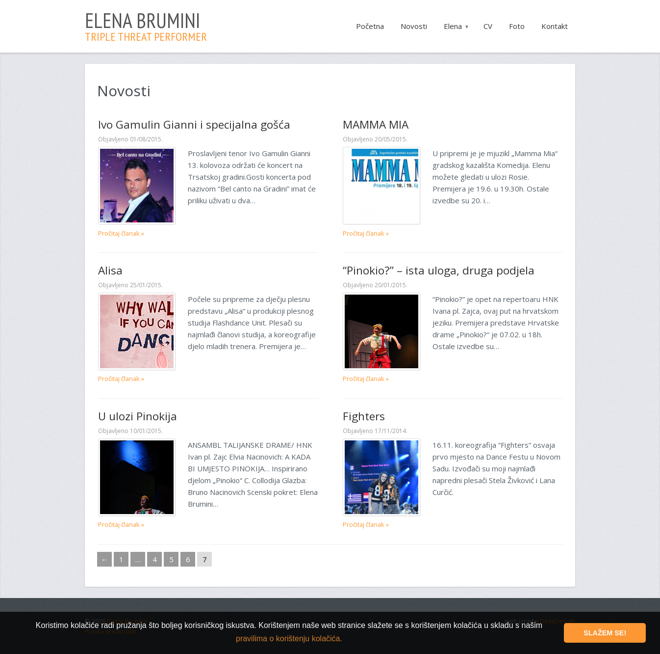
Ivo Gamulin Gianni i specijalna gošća (194, 124)
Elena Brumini (146, 24)
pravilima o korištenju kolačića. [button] (289, 638)
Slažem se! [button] (605, 633)
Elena (453, 26)
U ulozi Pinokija (137, 415)
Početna (370, 26)
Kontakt (554, 26)
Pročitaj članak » (121, 232)
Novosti (414, 26)
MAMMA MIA (375, 124)
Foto (517, 26)
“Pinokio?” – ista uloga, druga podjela (438, 269)
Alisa (110, 269)
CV (487, 26)
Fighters (364, 415)
